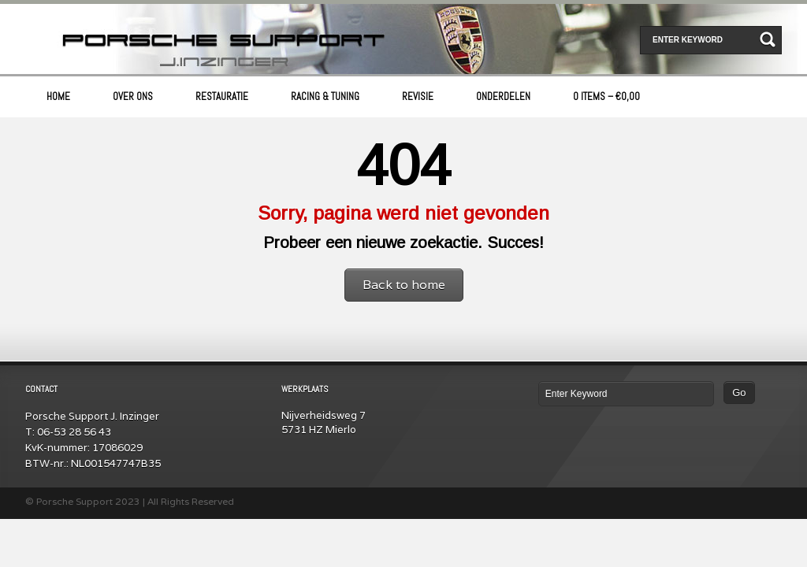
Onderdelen (503, 96)
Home (58, 96)
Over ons (133, 96)
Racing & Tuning (325, 96)
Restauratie (221, 96)
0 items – (606, 96)
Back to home (404, 284)
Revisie (417, 96)
